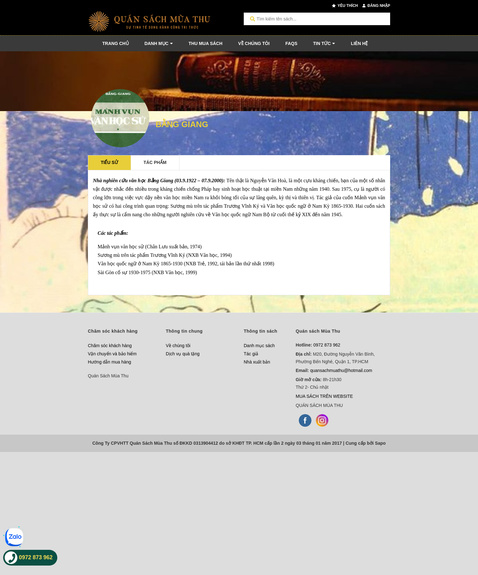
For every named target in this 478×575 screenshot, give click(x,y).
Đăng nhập (376, 5)
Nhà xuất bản (257, 361)
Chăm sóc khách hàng (110, 345)
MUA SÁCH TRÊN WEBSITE (324, 396)
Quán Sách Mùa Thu (108, 375)
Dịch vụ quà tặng (183, 353)
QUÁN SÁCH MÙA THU (319, 405)
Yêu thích (345, 5)
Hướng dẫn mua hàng (109, 361)
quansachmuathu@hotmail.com (341, 370)
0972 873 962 (326, 344)
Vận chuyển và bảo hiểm (112, 353)
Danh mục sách (259, 345)
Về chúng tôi (178, 345)
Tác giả (251, 353)
